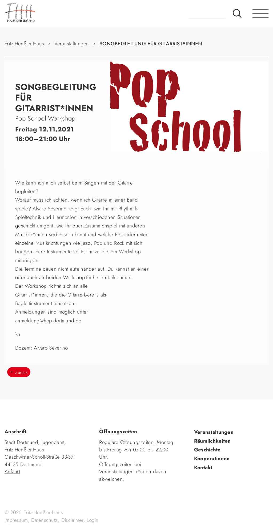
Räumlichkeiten (212, 440)
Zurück (21, 372)
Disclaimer (72, 520)
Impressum (16, 520)
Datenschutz (44, 520)
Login (92, 520)
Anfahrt (12, 471)
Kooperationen (212, 458)
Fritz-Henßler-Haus (24, 43)
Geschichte (207, 449)
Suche (237, 13)
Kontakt (203, 467)
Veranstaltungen (71, 43)
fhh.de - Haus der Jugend (38, 13)
